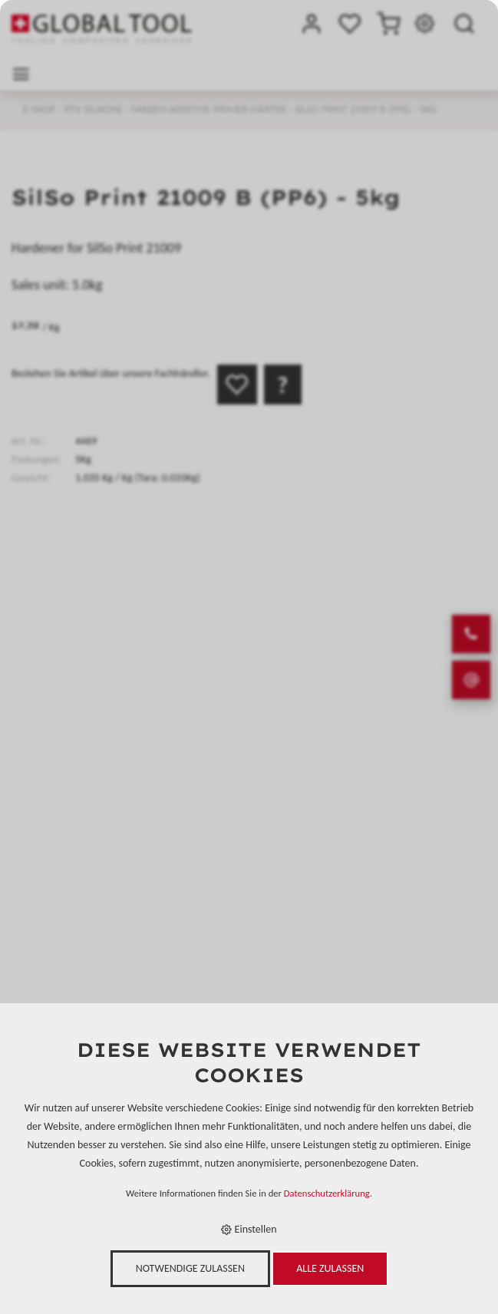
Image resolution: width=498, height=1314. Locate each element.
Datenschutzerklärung (327, 1193)
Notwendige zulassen (190, 1268)
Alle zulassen (330, 1268)
